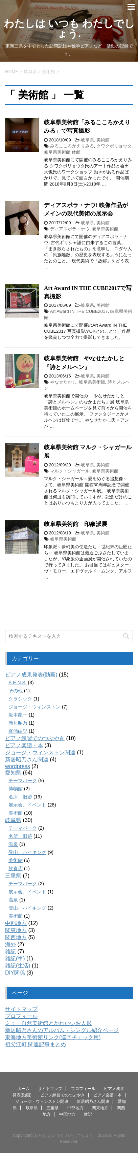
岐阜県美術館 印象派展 (75, 524)
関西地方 (16, 937)
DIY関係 (15, 973)
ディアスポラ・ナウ (70, 228)
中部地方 (16, 923)
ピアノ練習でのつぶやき (35, 738)
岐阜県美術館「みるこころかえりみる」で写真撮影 (87, 126)
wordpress (17, 766)
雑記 (10, 951)
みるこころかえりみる (72, 146)
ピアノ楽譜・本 (24, 745)
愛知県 (13, 773)
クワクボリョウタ (114, 146)
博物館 (15, 788)
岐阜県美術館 (105, 228)
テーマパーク (22, 780)
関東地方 (16, 930)
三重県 (13, 876)
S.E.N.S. (17, 682)
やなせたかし (63, 382)
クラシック (20, 698)
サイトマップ (21, 1009)
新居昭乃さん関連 (26, 759)
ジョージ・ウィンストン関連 (40, 752)
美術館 (103, 139)
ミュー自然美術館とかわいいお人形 (48, 1023)
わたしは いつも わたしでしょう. (69, 28)
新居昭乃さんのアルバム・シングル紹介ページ (62, 1030)
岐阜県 (87, 139)
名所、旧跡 (20, 796)
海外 (10, 944)
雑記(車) (15, 958)
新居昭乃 (17, 723)
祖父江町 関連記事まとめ (35, 1044)
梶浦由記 (17, 731)
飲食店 (15, 868)
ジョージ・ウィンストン (34, 707)
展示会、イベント (27, 805)
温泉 (13, 844)
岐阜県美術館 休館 (62, 152)
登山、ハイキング (27, 852)
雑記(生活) (17, 965)
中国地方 (67, 1114)
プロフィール (21, 1016)
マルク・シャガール (70, 470)
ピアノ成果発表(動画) (31, 675)
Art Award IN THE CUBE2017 (79, 311)
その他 (15, 690)
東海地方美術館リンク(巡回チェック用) (53, 1037)
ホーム (23, 1088)
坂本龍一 (17, 715)
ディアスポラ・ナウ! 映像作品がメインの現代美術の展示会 (86, 209)
